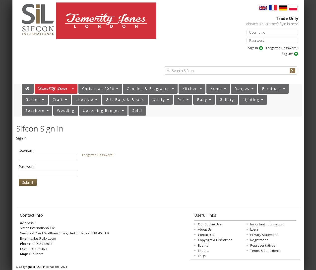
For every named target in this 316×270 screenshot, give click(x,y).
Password (27, 166)
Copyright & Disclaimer (215, 240)
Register (287, 54)
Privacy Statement (264, 234)
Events (203, 245)
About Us (205, 229)
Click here (36, 254)
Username (27, 150)
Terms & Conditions (265, 250)
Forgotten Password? (282, 48)
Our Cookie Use (210, 224)
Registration (259, 240)
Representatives (262, 245)
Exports (203, 250)
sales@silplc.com (43, 238)
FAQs (202, 256)
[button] (56, 89)
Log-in (254, 229)
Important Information (266, 224)
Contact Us (206, 234)
